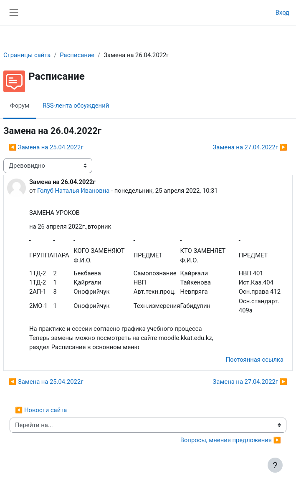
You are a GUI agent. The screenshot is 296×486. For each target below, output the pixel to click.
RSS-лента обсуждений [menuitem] (76, 105)
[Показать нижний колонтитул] (275, 465)
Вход (282, 12)
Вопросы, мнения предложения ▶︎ (230, 440)
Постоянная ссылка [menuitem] (254, 359)
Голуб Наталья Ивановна (73, 190)
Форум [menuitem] (19, 105)
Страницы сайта (27, 55)
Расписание (77, 55)
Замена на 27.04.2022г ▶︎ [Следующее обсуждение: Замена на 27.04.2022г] (250, 147)
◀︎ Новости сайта (41, 410)
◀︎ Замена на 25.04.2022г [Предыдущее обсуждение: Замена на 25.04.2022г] (46, 147)
